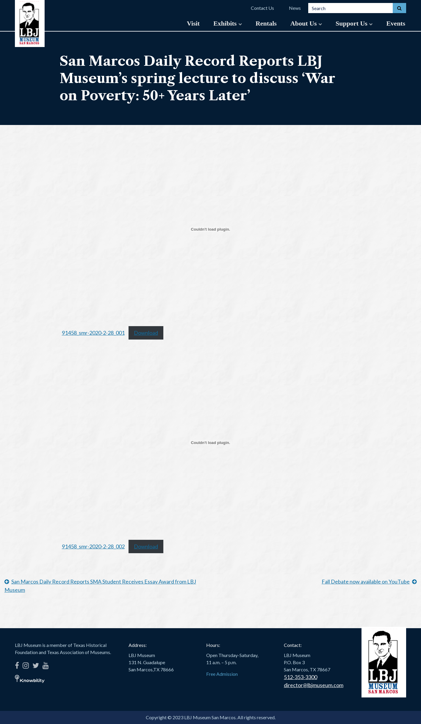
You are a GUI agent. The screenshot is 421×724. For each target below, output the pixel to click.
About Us (306, 23)
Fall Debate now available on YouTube (366, 581)
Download (146, 332)
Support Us (354, 23)
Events (395, 23)
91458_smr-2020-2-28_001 (93, 332)
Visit (193, 23)
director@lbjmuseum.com (313, 685)
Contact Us (262, 8)
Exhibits (227, 23)
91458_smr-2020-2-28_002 (93, 546)
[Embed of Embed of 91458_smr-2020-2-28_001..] (210, 229)
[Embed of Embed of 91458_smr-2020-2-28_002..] (210, 442)
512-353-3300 (300, 677)
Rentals (266, 23)
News (295, 8)
